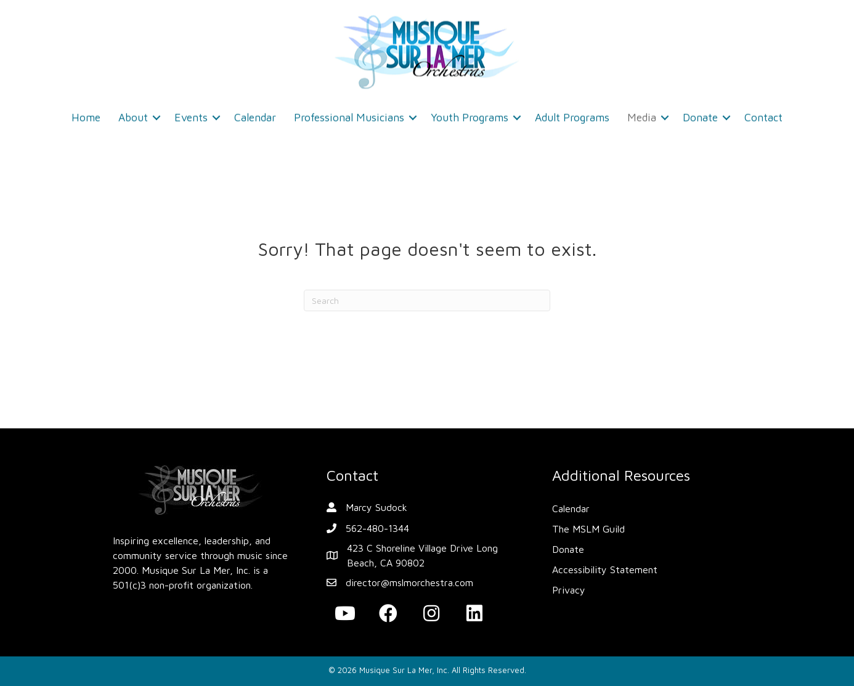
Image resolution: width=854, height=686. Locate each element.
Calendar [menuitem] (255, 113)
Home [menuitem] (85, 113)
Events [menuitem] (191, 113)
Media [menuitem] (641, 113)
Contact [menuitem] (763, 113)
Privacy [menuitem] (568, 589)
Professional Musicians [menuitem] (349, 113)
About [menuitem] (133, 113)
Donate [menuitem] (700, 113)
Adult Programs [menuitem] (572, 113)
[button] (156, 114)
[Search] (427, 300)
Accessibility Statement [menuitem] (604, 569)
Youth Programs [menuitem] (469, 113)
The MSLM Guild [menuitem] (588, 528)
